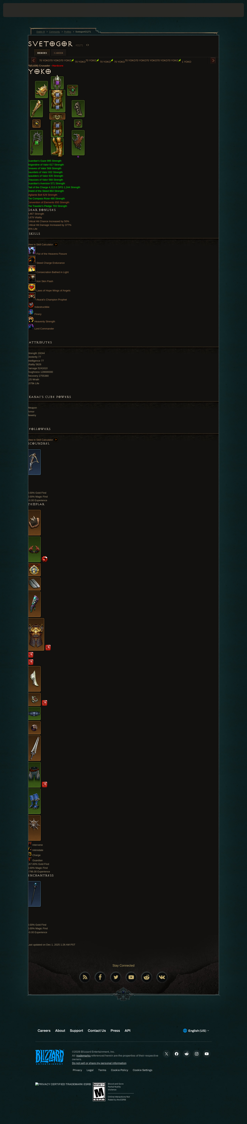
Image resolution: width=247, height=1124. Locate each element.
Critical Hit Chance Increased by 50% (48, 221)
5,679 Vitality (35, 217)
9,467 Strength (36, 213)
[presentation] (15, 10)
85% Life (32, 228)
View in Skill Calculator (43, 244)
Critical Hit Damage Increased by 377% (49, 225)
